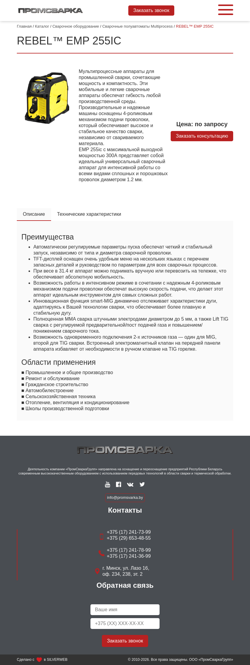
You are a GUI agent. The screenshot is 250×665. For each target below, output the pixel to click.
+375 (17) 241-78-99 (129, 550)
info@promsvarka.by (125, 497)
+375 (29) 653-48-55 (129, 538)
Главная (24, 26)
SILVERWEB (57, 659)
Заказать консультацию (202, 136)
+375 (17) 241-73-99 (129, 532)
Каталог (42, 26)
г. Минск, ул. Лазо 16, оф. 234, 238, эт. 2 (125, 571)
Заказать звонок (151, 10)
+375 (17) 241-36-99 (129, 556)
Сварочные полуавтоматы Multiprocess (137, 26)
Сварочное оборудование (75, 26)
